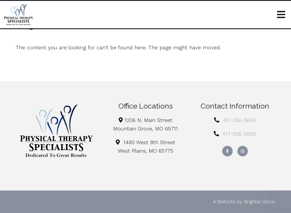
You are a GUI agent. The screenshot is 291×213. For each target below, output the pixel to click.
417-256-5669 (239, 120)
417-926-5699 (239, 134)
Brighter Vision (259, 202)
